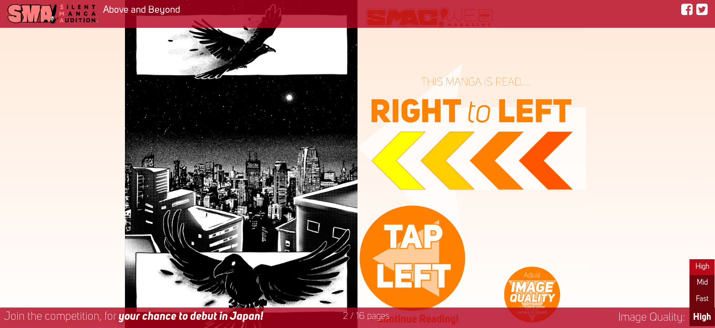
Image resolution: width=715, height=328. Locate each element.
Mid (702, 283)
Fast (702, 299)
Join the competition (133, 317)
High (702, 267)
